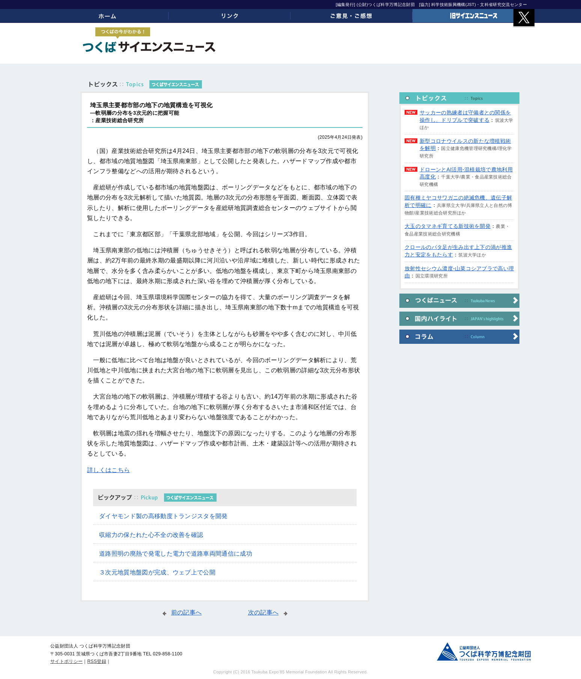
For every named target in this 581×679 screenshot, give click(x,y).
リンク (229, 15)
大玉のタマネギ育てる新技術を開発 (448, 226)
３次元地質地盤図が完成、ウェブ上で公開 (157, 572)
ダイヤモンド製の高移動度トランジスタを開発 (163, 516)
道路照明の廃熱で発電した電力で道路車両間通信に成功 (175, 553)
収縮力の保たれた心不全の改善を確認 (151, 535)
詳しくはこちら (108, 470)
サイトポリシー (66, 661)
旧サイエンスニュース (473, 15)
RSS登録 (96, 661)
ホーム (108, 15)
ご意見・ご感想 (351, 15)
